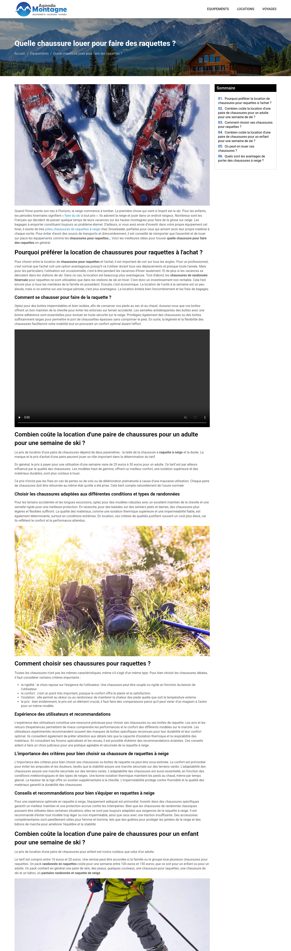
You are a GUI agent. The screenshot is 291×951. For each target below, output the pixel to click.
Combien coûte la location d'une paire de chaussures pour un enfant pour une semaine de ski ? (244, 137)
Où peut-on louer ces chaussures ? (236, 148)
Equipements (218, 9)
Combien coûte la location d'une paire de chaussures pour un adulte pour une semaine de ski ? (244, 113)
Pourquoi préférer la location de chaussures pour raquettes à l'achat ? (244, 101)
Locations (245, 9)
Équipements (39, 53)
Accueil (20, 53)
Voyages (269, 9)
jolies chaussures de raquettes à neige (72, 229)
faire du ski (72, 216)
